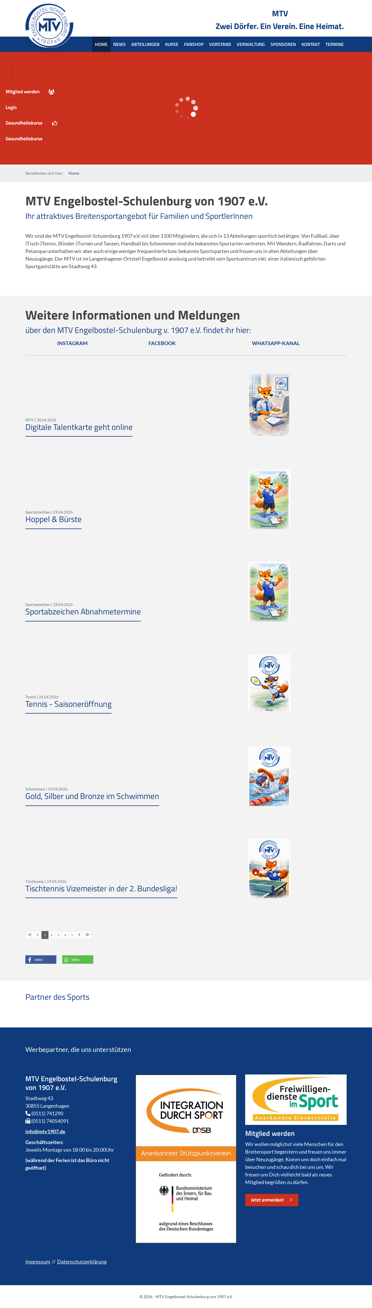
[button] (40, 959)
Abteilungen (145, 44)
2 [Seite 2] (52, 935)
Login (11, 107)
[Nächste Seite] (79, 935)
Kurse (171, 44)
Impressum (37, 1261)
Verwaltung (251, 44)
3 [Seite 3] (58, 935)
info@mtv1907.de (45, 1131)
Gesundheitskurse (24, 122)
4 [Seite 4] (65, 935)
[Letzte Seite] (87, 935)
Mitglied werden (22, 91)
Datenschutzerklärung (82, 1261)
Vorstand (220, 44)
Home (101, 44)
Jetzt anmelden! (267, 1199)
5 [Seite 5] (72, 935)
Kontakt (311, 44)
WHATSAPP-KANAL (276, 343)
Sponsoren (283, 44)
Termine (335, 44)
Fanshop (193, 44)
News (119, 44)
